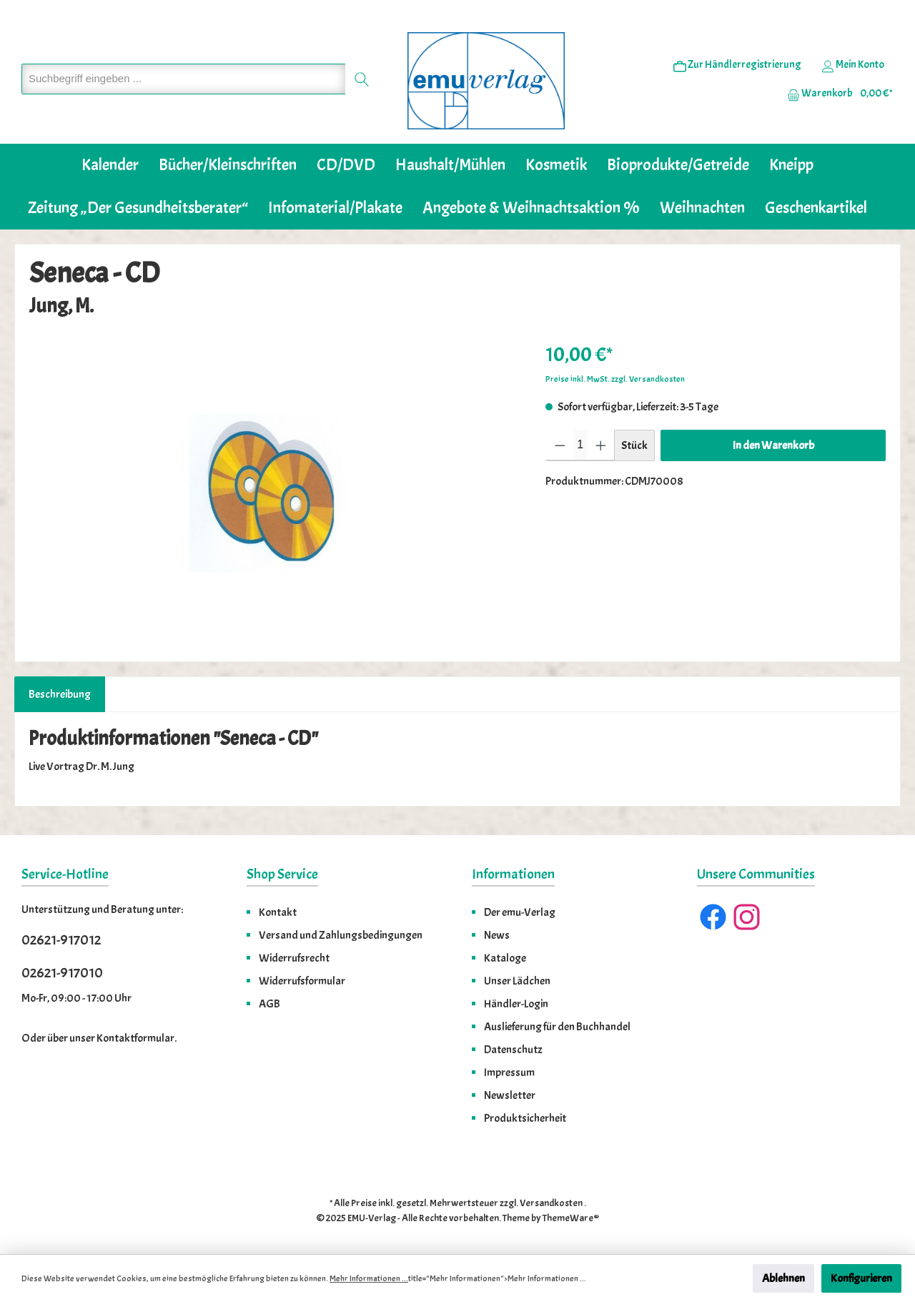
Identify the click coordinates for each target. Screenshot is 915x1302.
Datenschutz (513, 1049)
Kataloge (505, 958)
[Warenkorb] (836, 93)
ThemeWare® (571, 1218)
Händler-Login (516, 1004)
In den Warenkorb (773, 445)
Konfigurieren (861, 1278)
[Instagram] (747, 917)
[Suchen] (362, 79)
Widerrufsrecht (294, 958)
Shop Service (282, 874)
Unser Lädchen (517, 981)
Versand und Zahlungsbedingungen (340, 935)
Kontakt (278, 912)
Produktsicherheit (525, 1118)
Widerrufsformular (302, 981)
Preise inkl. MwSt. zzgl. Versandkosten (615, 379)
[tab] (59, 694)
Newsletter (509, 1095)
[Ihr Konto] (853, 65)
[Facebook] (713, 917)
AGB (269, 1004)
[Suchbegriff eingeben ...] (183, 79)
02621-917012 (61, 940)
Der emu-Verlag (519, 912)
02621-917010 (62, 973)
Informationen (513, 874)
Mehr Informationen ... (369, 1278)
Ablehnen (783, 1278)
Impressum (509, 1072)
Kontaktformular (135, 1038)
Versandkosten (551, 1203)
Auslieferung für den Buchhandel (557, 1027)
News (497, 935)
